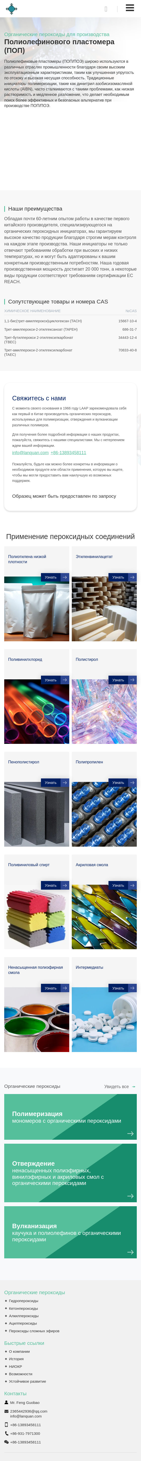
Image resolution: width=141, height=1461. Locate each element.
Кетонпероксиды (23, 1308)
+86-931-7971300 (25, 1433)
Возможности (20, 1374)
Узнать (51, 577)
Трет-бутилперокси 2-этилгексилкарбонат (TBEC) (38, 340)
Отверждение (70, 1173)
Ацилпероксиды (23, 1323)
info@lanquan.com (30, 452)
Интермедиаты (89, 967)
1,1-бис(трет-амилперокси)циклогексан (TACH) (43, 321)
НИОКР (15, 1366)
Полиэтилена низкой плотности (27, 559)
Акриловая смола (92, 865)
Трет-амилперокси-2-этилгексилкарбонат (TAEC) (38, 352)
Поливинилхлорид (25, 659)
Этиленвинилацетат (94, 557)
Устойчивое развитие (27, 1381)
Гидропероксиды (23, 1301)
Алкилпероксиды (23, 1316)
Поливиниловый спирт (29, 865)
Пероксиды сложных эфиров (34, 1331)
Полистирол (87, 659)
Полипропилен (89, 762)
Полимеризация (70, 1117)
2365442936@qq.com (28, 1411)
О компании (19, 1351)
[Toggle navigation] (130, 8)
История (16, 1359)
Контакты (15, 1393)
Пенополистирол (23, 762)
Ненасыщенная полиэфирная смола (35, 970)
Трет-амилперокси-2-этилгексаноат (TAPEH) (41, 329)
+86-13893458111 (68, 452)
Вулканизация (70, 1233)
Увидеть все (116, 1086)
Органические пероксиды (34, 1292)
